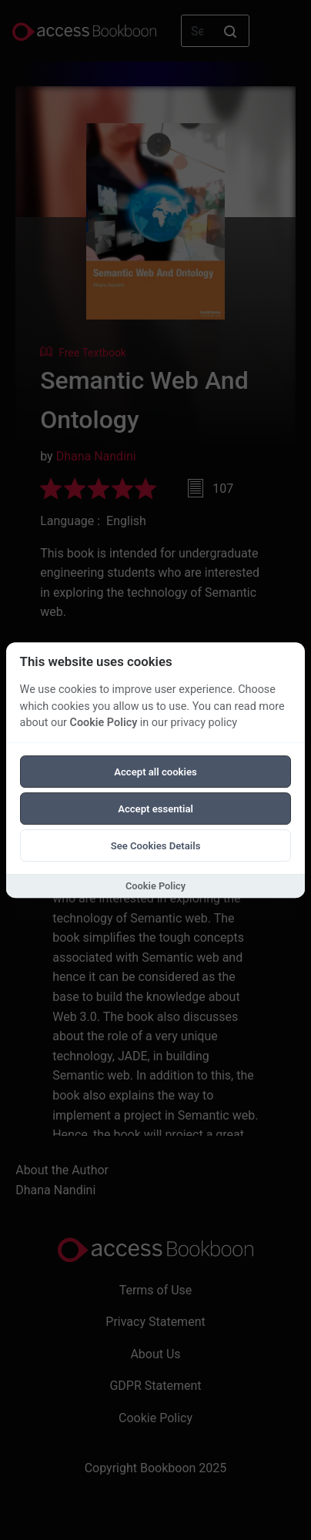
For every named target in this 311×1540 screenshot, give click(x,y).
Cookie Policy (104, 722)
